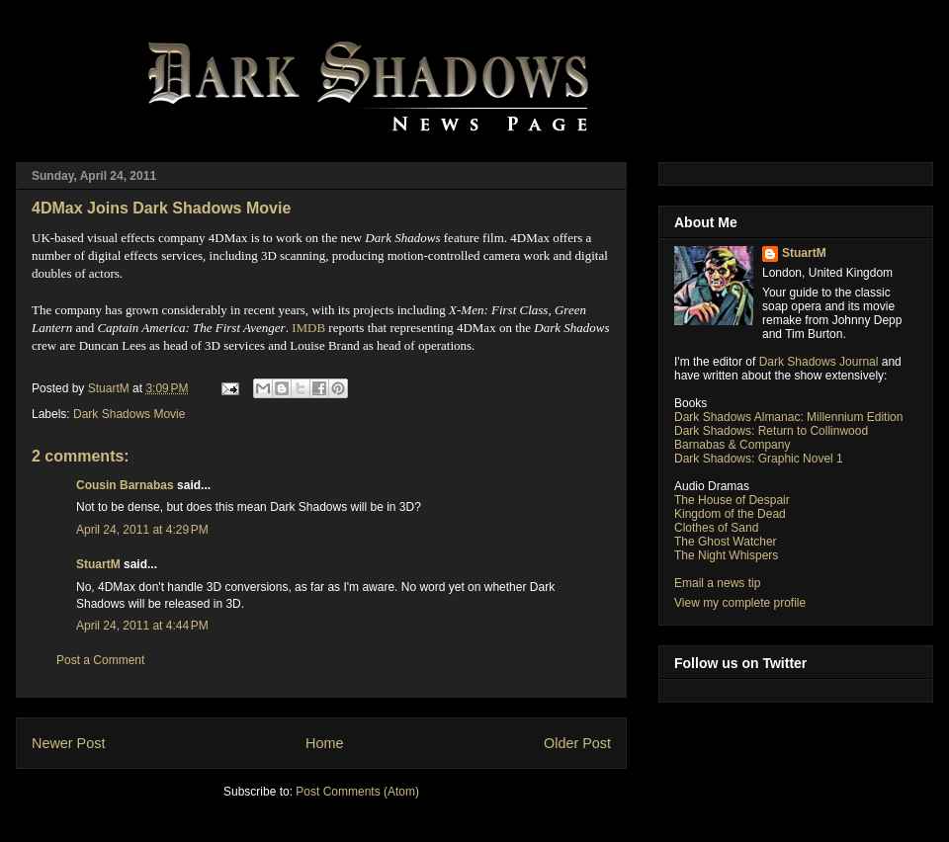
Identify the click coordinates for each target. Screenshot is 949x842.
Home (324, 743)
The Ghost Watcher (725, 541)
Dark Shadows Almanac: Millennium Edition (788, 417)
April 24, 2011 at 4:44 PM (142, 625)
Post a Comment (100, 660)
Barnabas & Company (732, 445)
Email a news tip (717, 583)
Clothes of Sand (716, 528)
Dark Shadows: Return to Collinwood (771, 431)
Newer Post (68, 743)
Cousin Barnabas (125, 485)
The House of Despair (732, 500)
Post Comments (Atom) (357, 792)
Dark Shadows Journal (819, 362)
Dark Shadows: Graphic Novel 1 (758, 458)
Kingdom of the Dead (730, 514)
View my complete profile (740, 603)
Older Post (577, 743)
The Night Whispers (726, 555)
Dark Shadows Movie (129, 414)
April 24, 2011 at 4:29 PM (142, 530)
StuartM (98, 564)
